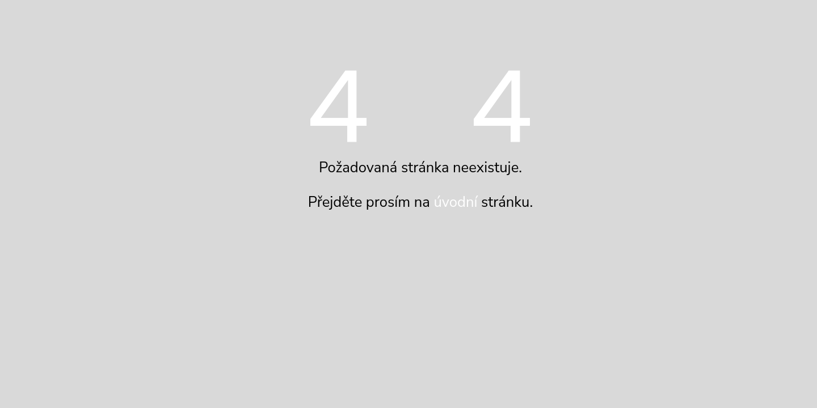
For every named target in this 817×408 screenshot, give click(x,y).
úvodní (455, 202)
